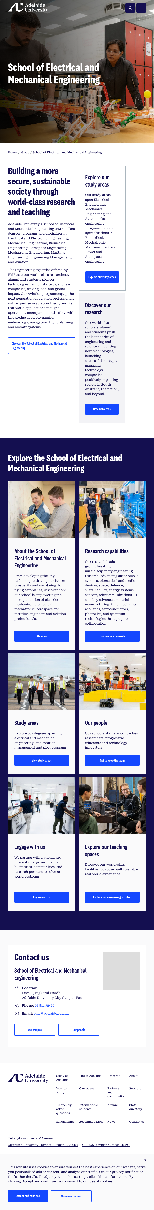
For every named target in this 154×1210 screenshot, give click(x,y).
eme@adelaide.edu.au (51, 1013)
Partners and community (115, 1092)
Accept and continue (28, 1195)
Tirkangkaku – (31, 1138)
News (111, 1121)
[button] (145, 1160)
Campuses (86, 1088)
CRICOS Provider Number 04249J (106, 1144)
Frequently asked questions (64, 1109)
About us (42, 636)
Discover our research (112, 636)
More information (71, 1196)
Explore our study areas (102, 277)
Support (135, 1088)
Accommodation (91, 1121)
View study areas (42, 760)
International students (88, 1107)
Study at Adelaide (62, 1077)
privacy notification (128, 1172)
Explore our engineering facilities (112, 897)
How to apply (61, 1090)
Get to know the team (112, 760)
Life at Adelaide (90, 1075)
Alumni (112, 1105)
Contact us (136, 1121)
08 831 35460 (44, 1005)
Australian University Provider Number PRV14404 (43, 1144)
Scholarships (65, 1121)
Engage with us (41, 897)
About (133, 1075)
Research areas (102, 409)
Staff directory (135, 1107)
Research (113, 1075)
